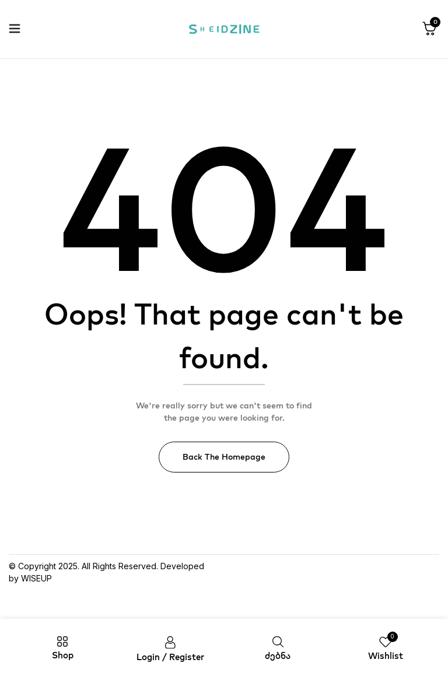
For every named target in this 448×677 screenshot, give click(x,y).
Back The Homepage (224, 457)
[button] (429, 29)
